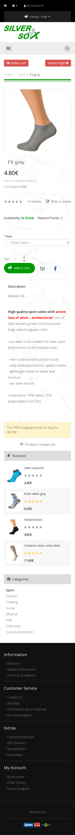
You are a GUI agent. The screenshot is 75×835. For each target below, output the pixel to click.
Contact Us (15, 697)
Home (8, 74)
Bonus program (18, 788)
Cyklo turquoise (34, 468)
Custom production (19, 632)
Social (10, 608)
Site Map (13, 703)
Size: (8, 236)
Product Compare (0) (37, 444)
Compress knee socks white (42, 545)
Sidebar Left (16, 63)
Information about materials (27, 709)
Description (16, 286)
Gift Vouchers (16, 743)
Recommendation (19, 715)
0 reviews (34, 201)
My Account (15, 776)
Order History (16, 782)
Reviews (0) (16, 296)
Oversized (13, 626)
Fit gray (35, 74)
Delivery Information (21, 669)
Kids (9, 620)
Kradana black (33, 520)
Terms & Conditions (21, 675)
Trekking (12, 602)
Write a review (58, 201)
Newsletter (15, 755)
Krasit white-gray (35, 494)
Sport (21, 74)
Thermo (11, 596)
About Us (13, 663)
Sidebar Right (58, 63)
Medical (11, 614)
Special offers (16, 749)
